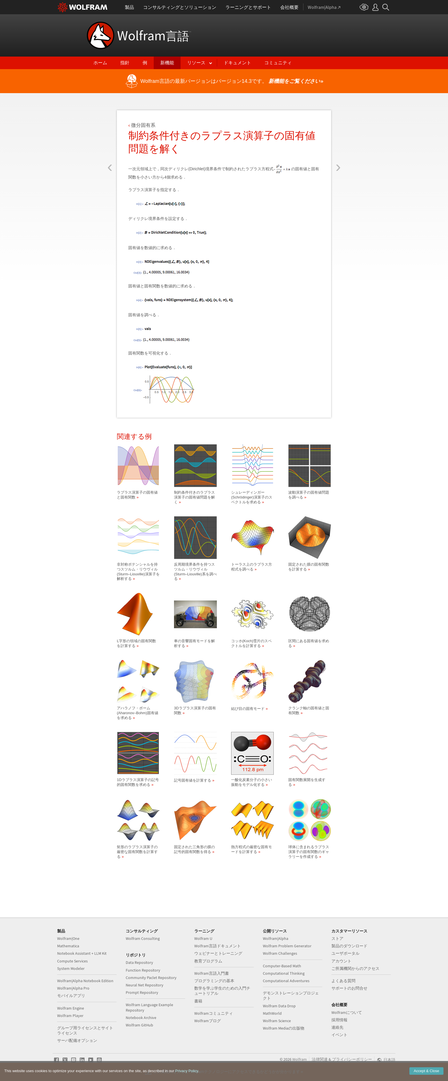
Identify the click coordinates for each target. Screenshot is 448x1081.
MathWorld (272, 1013)
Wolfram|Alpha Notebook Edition (85, 980)
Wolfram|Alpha (275, 938)
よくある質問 (343, 980)
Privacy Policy (186, 1075)
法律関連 (320, 1059)
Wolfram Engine (70, 1008)
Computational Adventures (286, 980)
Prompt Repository (142, 992)
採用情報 (339, 1019)
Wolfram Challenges (280, 953)
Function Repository (143, 970)
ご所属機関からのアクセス (355, 968)
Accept (426, 1075)
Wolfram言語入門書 (211, 973)
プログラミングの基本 (214, 980)
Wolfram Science (277, 1020)
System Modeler (71, 968)
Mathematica (68, 945)
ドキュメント (237, 62)
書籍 (198, 1001)
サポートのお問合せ (349, 988)
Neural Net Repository (144, 985)
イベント (339, 1034)
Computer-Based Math (282, 965)
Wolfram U (203, 938)
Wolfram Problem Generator (287, 945)
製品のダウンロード (349, 945)
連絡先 (337, 1027)
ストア (337, 938)
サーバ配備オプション (77, 1040)
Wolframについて (346, 1012)
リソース (196, 62)
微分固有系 (143, 125)
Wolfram (154, 35)
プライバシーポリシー (352, 1059)
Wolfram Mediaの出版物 (283, 1028)
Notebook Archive (141, 1017)
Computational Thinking (284, 973)
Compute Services (72, 961)
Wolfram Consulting (143, 938)
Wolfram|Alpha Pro (73, 988)
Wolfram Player (70, 1015)
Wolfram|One (68, 938)
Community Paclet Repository (151, 977)
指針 (124, 62)
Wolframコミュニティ (213, 1013)
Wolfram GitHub (139, 1025)
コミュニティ (278, 62)
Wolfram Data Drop (279, 1005)
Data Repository (139, 962)
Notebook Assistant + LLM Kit (82, 953)
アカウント (341, 961)
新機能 (167, 62)
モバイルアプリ (71, 995)
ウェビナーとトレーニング (218, 953)
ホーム (100, 62)
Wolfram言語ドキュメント (217, 945)
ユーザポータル (345, 953)
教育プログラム (208, 961)
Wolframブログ (207, 1020)
